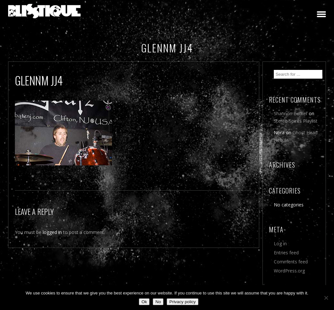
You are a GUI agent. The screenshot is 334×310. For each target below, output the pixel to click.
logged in (52, 232)
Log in (280, 243)
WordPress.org (289, 271)
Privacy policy (182, 301)
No (158, 301)
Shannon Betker (290, 113)
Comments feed (291, 262)
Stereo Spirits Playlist (295, 121)
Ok (144, 301)
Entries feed (286, 252)
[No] (326, 297)
